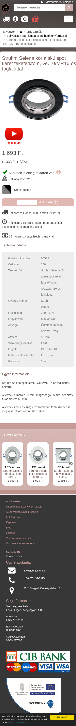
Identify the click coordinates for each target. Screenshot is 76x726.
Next (71, 464)
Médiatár (13, 552)
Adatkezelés (13, 501)
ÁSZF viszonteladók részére (22, 512)
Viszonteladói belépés (59, 2)
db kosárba (48, 202)
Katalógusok (13, 517)
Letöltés (10, 533)
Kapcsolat (11, 522)
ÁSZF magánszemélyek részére (24, 506)
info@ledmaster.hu (34, 570)
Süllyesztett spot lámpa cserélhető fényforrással (37, 35)
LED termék (12, 467)
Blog (8, 527)
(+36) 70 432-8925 (34, 578)
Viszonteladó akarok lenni (20, 543)
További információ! (17, 722)
